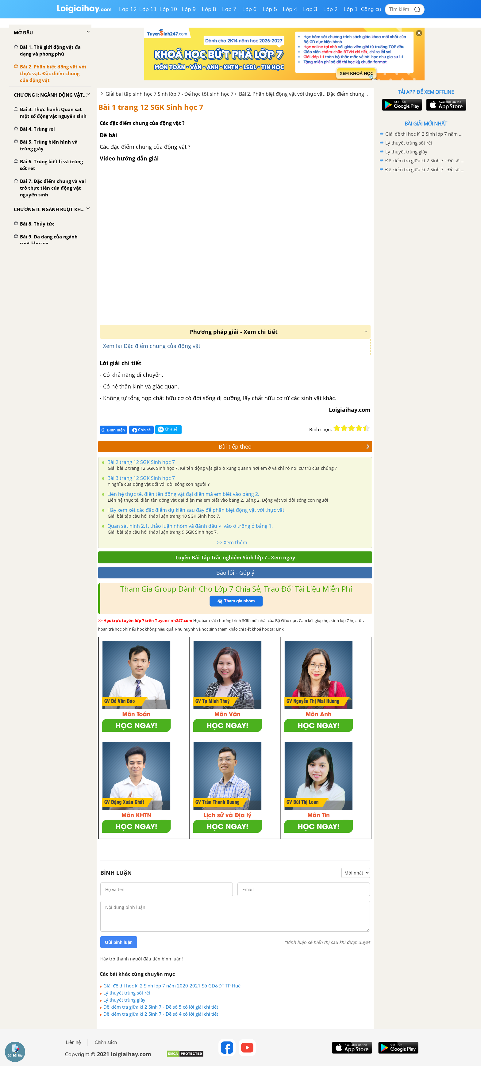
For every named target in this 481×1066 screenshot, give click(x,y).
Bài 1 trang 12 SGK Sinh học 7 (150, 107)
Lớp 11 (148, 9)
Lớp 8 (209, 9)
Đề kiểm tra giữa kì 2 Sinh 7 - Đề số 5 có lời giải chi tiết (160, 1007)
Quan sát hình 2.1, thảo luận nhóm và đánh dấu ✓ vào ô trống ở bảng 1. (189, 526)
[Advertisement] (426, 272)
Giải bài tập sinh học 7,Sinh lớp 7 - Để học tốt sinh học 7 (169, 94)
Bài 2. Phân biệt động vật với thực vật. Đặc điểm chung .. (303, 94)
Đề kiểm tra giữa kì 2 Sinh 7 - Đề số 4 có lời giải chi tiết (160, 1014)
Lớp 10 (168, 9)
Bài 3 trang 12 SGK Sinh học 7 (140, 478)
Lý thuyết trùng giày (124, 1000)
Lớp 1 (351, 9)
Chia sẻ (141, 430)
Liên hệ (73, 1042)
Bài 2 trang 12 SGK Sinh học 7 (140, 462)
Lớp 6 (249, 9)
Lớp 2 (330, 9)
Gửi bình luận (119, 942)
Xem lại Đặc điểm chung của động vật (151, 346)
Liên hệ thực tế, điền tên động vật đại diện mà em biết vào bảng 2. (182, 494)
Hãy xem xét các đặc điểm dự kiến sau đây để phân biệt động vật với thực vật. (196, 510)
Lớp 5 (270, 9)
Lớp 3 (310, 9)
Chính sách (106, 1042)
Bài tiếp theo (294, 446)
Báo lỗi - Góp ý (235, 572)
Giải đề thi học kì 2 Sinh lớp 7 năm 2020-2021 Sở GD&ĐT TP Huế (171, 986)
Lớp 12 (128, 9)
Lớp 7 (229, 9)
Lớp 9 (189, 9)
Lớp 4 (290, 9)
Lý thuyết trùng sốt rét (126, 993)
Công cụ (371, 9)
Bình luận (113, 430)
